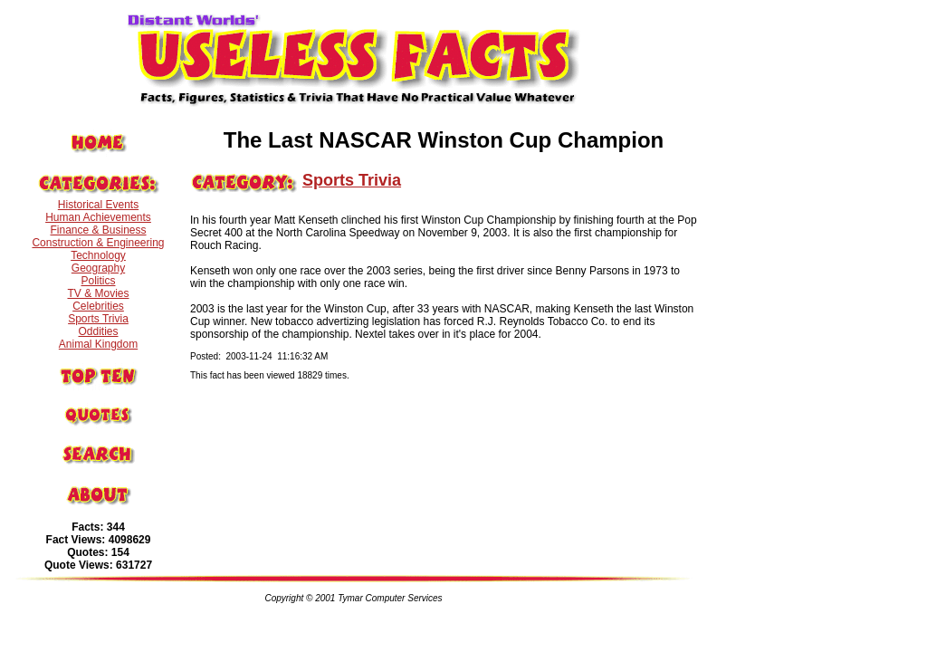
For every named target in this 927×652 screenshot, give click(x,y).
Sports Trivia (98, 318)
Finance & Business (98, 230)
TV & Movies (98, 293)
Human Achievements (98, 217)
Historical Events (98, 204)
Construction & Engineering (98, 242)
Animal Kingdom (98, 344)
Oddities (98, 331)
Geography (98, 268)
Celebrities (98, 306)
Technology (98, 255)
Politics (98, 280)
